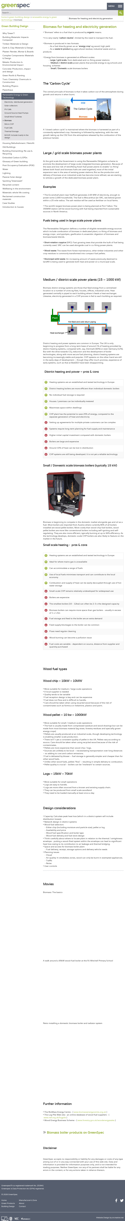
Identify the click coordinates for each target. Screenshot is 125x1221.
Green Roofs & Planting (14, 75)
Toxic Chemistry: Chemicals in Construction (17, 80)
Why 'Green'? (9, 33)
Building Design (8, 1206)
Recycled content (11, 185)
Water (5, 169)
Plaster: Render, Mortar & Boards (18, 51)
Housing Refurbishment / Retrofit (18, 143)
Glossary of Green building (15, 161)
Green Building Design (14, 26)
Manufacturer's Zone (28, 1200)
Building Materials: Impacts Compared (16, 38)
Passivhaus (8, 90)
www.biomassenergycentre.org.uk (90, 1112)
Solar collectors (10, 105)
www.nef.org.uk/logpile (55, 1117)
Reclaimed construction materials (14, 197)
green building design (19, 17)
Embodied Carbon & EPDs (15, 157)
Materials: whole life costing (16, 192)
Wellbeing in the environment (17, 188)
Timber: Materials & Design (15, 44)
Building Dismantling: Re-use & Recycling (17, 152)
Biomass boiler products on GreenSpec (75, 1132)
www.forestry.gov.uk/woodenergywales (96, 1120)
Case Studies (9, 203)
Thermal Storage (11, 131)
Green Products (8, 1203)
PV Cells (7, 109)
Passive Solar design (12, 177)
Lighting (6, 173)
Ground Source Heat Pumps (16, 113)
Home (4, 1200)
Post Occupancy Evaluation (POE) (18, 165)
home (4, 17)
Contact (22, 1206)
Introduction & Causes (13, 207)
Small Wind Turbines (13, 117)
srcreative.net (118, 1217)
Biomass (8, 120)
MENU (115, 6)
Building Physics (10, 86)
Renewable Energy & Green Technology (15, 96)
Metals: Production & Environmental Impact (13, 63)
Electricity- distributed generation (18, 102)
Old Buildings (9, 147)
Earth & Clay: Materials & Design (18, 47)
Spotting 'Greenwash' (13, 181)
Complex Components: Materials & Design (18, 57)
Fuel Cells (8, 128)
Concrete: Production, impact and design (17, 70)
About (21, 1203)
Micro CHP (9, 124)
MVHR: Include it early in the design (16, 136)
